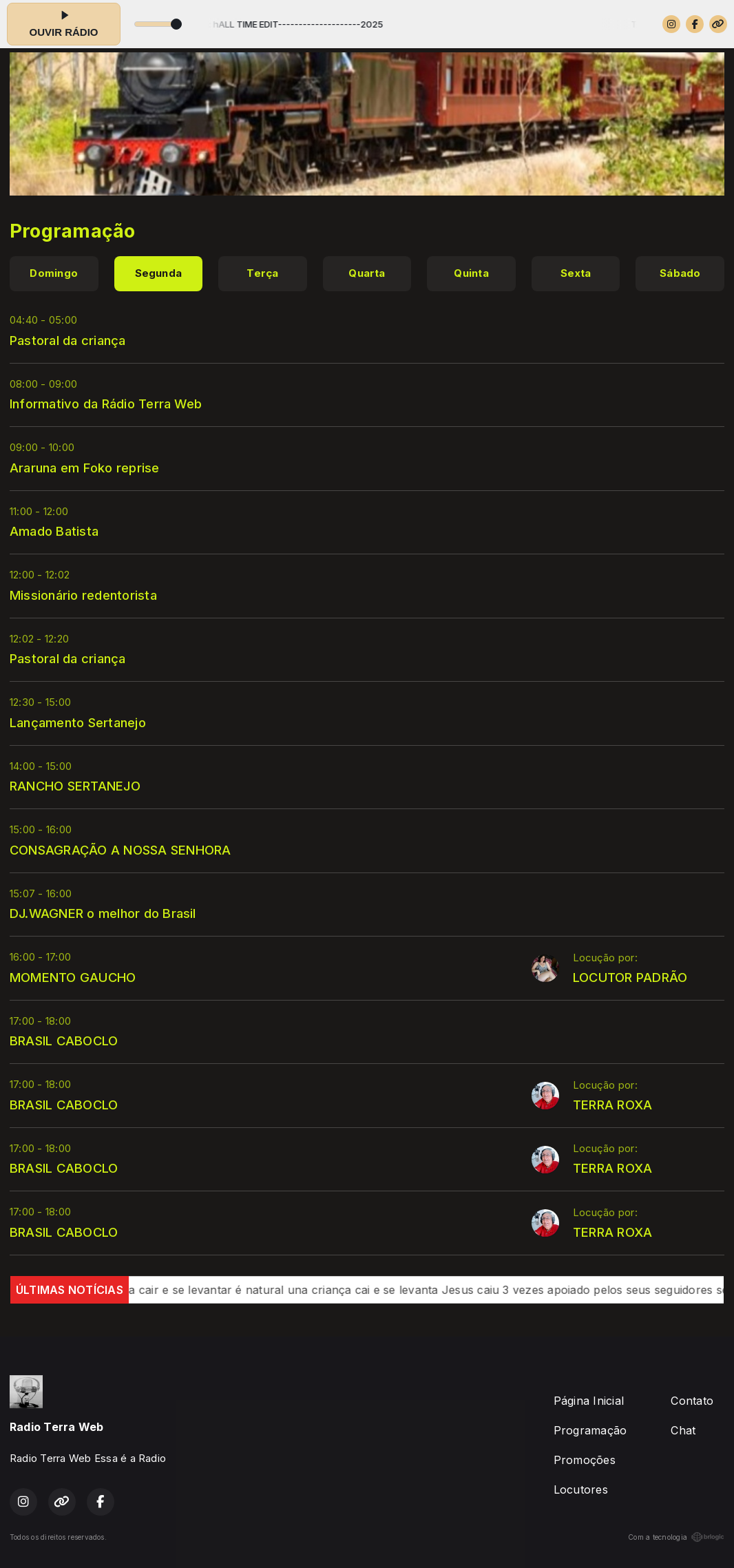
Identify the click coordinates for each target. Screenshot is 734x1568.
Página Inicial (589, 1401)
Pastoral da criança (68, 340)
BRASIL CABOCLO (64, 1040)
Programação (590, 1430)
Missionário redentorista (83, 595)
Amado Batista (54, 531)
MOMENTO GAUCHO (73, 977)
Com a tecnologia (676, 1537)
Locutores (581, 1489)
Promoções (585, 1460)
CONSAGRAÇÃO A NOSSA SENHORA (120, 849)
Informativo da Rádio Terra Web (106, 403)
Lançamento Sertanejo (78, 722)
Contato (692, 1401)
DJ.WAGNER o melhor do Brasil (103, 913)
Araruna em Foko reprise (85, 467)
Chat (683, 1430)
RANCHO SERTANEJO (75, 785)
